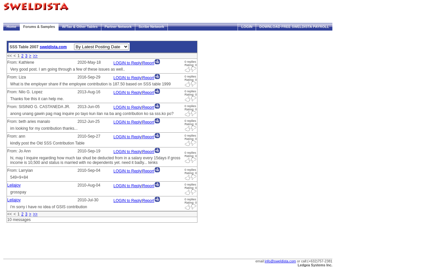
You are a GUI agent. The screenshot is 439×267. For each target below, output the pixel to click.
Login (246, 27)
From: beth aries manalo (28, 121)
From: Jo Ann (19, 151)
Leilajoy (14, 185)
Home (11, 27)
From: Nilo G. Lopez (24, 92)
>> (35, 56)
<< (9, 56)
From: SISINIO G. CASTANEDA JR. (38, 106)
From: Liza (16, 77)
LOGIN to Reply (128, 63)
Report (148, 63)
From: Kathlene (20, 62)
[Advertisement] (123, 239)
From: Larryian (20, 170)
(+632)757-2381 (319, 261)
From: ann (16, 136)
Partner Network (118, 27)
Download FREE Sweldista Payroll (294, 27)
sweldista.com (53, 47)
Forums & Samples (39, 27)
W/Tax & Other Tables (80, 27)
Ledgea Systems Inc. (315, 265)
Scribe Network (151, 27)
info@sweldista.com (280, 261)
